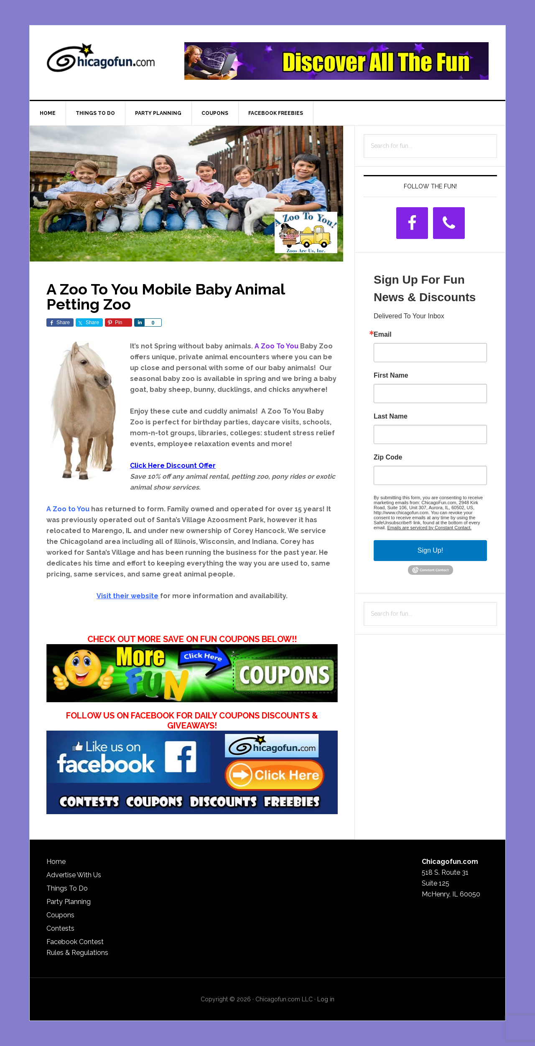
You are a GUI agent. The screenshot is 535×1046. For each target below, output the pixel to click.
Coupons (60, 915)
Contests (60, 928)
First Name (391, 375)
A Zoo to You (67, 509)
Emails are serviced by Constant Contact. (429, 527)
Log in (325, 999)
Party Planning (68, 902)
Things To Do (67, 888)
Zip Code (388, 457)
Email (383, 334)
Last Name (391, 416)
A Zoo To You (276, 346)
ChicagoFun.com (100, 61)
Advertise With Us (73, 875)
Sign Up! (430, 550)
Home (56, 862)
